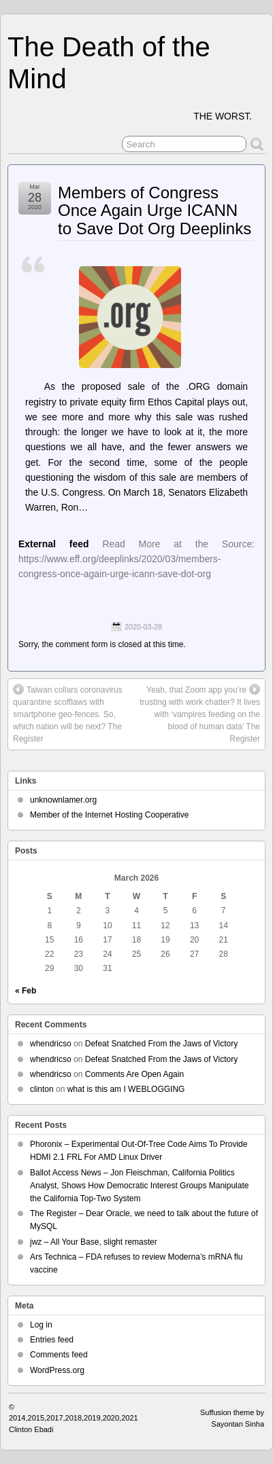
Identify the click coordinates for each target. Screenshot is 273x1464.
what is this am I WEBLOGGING (126, 1089)
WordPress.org (57, 1370)
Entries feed (52, 1339)
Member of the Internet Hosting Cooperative (109, 815)
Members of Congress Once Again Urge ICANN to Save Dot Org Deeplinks (154, 210)
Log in (41, 1325)
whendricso (50, 1043)
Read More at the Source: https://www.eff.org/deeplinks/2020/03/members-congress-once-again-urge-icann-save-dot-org (136, 559)
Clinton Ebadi (31, 1429)
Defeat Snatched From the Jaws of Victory (161, 1043)
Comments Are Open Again (134, 1074)
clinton (42, 1089)
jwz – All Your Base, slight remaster (93, 1242)
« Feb (25, 990)
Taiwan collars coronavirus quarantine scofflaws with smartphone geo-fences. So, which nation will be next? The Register (68, 714)
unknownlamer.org (63, 800)
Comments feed (59, 1354)
